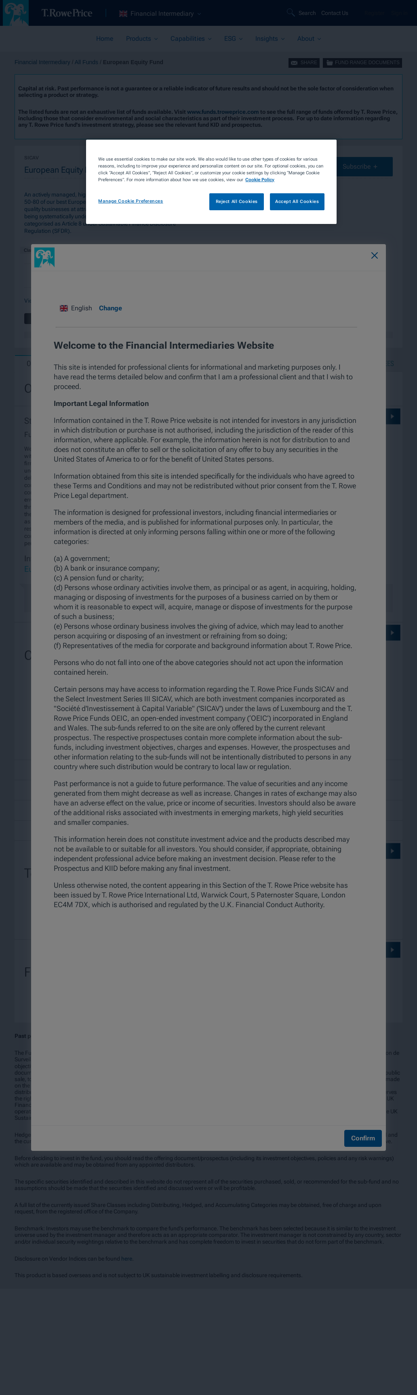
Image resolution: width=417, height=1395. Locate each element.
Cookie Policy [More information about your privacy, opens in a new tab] (259, 179)
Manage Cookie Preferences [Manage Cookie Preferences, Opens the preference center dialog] (130, 201)
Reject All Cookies (237, 201)
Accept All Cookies (297, 201)
